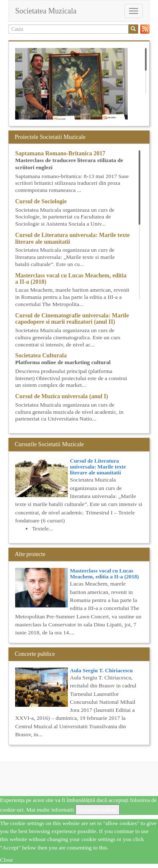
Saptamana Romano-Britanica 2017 (60, 153)
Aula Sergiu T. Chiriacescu (101, 670)
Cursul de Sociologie (41, 201)
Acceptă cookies (97, 810)
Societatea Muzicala (45, 11)
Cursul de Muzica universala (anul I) (61, 396)
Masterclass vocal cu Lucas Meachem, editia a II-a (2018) (104, 573)
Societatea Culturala (41, 355)
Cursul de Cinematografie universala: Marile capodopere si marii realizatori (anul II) (72, 318)
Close (6, 860)
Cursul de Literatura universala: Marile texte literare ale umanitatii (98, 467)
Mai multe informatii (50, 810)
